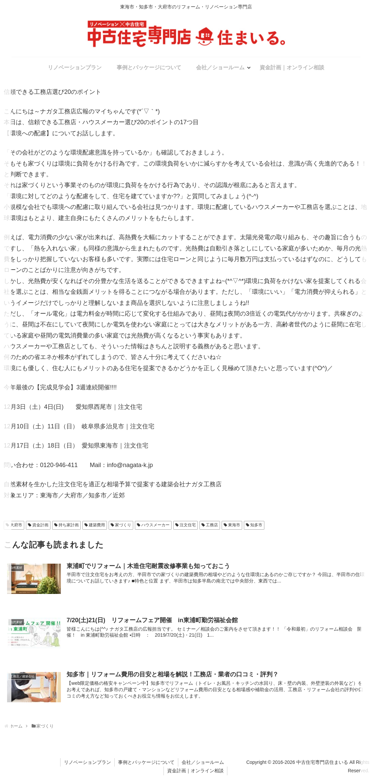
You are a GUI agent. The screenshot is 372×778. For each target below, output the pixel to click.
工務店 (212, 525)
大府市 (16, 525)
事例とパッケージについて (146, 762)
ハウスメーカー (155, 525)
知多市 (256, 525)
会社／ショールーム (203, 762)
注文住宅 (188, 525)
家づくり (123, 525)
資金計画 (40, 525)
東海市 (234, 525)
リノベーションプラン (87, 762)
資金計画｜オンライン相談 (195, 770)
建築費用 (97, 525)
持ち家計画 (69, 525)
